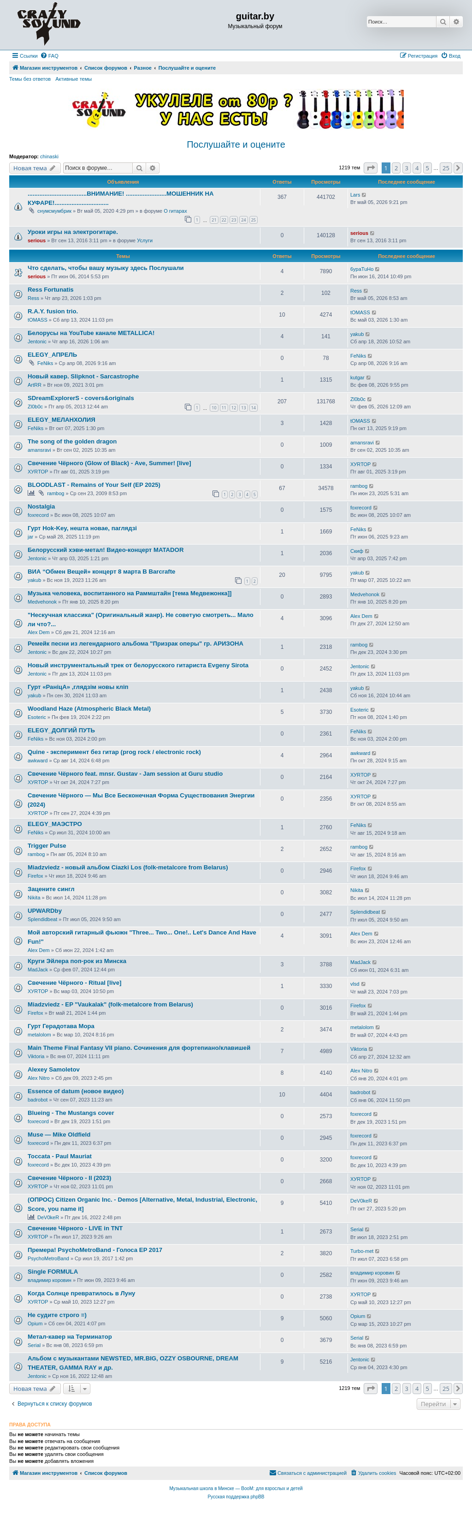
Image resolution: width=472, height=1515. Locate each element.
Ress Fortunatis (51, 289)
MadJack (38, 969)
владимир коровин (49, 1280)
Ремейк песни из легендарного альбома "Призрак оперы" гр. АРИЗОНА (135, 643)
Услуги (145, 240)
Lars (355, 195)
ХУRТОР (38, 471)
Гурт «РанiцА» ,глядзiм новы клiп (78, 686)
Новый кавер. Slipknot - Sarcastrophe (83, 376)
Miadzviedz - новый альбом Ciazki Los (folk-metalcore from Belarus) (128, 867)
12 (233, 408)
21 (214, 220)
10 (214, 408)
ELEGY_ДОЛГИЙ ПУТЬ (61, 730)
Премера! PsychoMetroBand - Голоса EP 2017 (95, 1249)
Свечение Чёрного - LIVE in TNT (75, 1228)
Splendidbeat (42, 919)
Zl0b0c (35, 406)
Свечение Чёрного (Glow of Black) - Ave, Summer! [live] (109, 463)
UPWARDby (45, 910)
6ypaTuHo (361, 269)
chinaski (49, 156)
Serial (356, 1229)
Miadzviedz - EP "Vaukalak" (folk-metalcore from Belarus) (110, 1004)
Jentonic (37, 341)
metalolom (39, 1034)
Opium (35, 1323)
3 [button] (406, 168)
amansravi (39, 450)
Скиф (356, 551)
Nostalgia (41, 506)
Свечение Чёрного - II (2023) (69, 1177)
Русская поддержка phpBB (235, 1496)
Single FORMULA (53, 1271)
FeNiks (45, 363)
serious (37, 240)
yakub (357, 334)
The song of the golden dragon (72, 441)
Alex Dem (39, 632)
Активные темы (73, 79)
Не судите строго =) (57, 1314)
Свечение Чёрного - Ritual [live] (74, 982)
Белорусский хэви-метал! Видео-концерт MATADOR (105, 549)
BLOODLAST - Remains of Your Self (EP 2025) (94, 484)
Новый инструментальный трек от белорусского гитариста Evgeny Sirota (138, 665)
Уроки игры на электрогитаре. (73, 231)
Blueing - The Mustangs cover (71, 1112)
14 (253, 408)
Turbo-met (361, 1251)
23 (233, 220)
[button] (371, 168)
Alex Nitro (39, 1078)
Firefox (35, 876)
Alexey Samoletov (54, 1069)
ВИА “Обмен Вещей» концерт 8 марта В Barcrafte (101, 571)
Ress (33, 298)
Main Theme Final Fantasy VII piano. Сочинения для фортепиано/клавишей (139, 1047)
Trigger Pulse (47, 845)
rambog (55, 493)
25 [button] (445, 168)
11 (224, 408)
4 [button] (417, 168)
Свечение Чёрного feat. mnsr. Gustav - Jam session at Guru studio (125, 773)
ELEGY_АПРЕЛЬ (52, 354)
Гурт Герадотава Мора (61, 1026)
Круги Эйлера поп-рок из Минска (77, 961)
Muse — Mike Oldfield (59, 1134)
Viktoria (36, 1056)
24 (243, 220)
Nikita (34, 897)
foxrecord (38, 515)
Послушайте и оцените (236, 144)
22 (224, 220)
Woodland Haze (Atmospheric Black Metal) (89, 708)
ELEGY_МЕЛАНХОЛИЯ (61, 419)
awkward (37, 760)
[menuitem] (49, 55)
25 (253, 220)
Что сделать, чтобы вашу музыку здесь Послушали (106, 267)
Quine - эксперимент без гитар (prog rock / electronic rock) (114, 752)
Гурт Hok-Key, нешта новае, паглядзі (82, 528)
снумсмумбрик (54, 211)
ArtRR (34, 385)
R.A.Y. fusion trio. (53, 311)
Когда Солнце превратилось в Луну (81, 1293)
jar (30, 536)
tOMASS (37, 320)
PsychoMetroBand (48, 1258)
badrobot (37, 1099)
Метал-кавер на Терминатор (70, 1336)
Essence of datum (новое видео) (76, 1091)
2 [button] (396, 168)
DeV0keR (48, 1217)
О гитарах (175, 211)
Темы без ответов (30, 79)
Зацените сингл (51, 889)
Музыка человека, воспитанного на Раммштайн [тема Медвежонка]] (129, 593)
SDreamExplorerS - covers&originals (81, 398)
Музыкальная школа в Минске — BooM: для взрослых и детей (235, 1488)
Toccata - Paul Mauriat (60, 1156)
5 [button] (427, 168)
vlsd (355, 984)
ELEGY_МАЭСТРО (55, 823)
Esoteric (37, 717)
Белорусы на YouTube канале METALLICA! (91, 332)
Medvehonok (42, 602)
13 (243, 408)
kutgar (357, 377)
